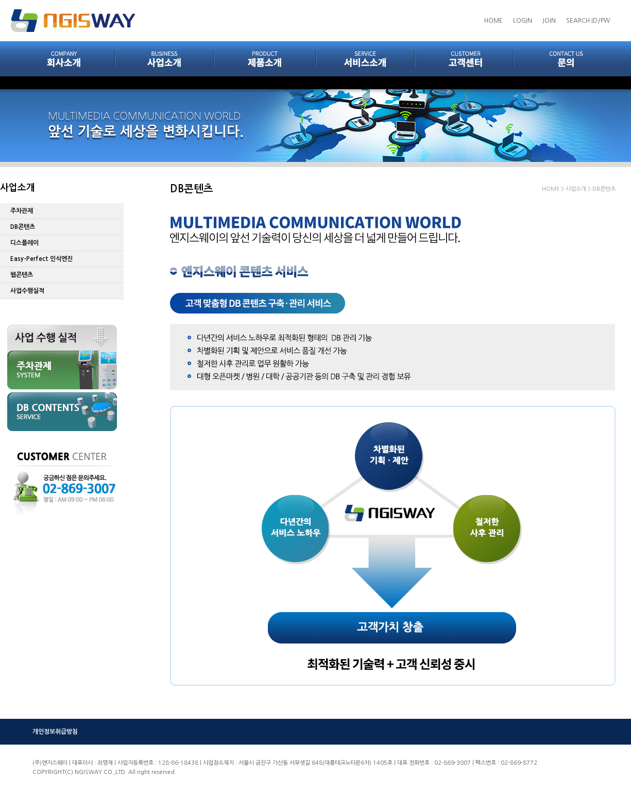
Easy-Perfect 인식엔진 (41, 259)
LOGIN (522, 21)
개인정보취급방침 (55, 732)
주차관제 (21, 211)
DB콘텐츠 (22, 227)
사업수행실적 (27, 291)
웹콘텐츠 (21, 275)
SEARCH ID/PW (588, 21)
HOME (493, 21)
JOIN (549, 21)
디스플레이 (24, 243)
